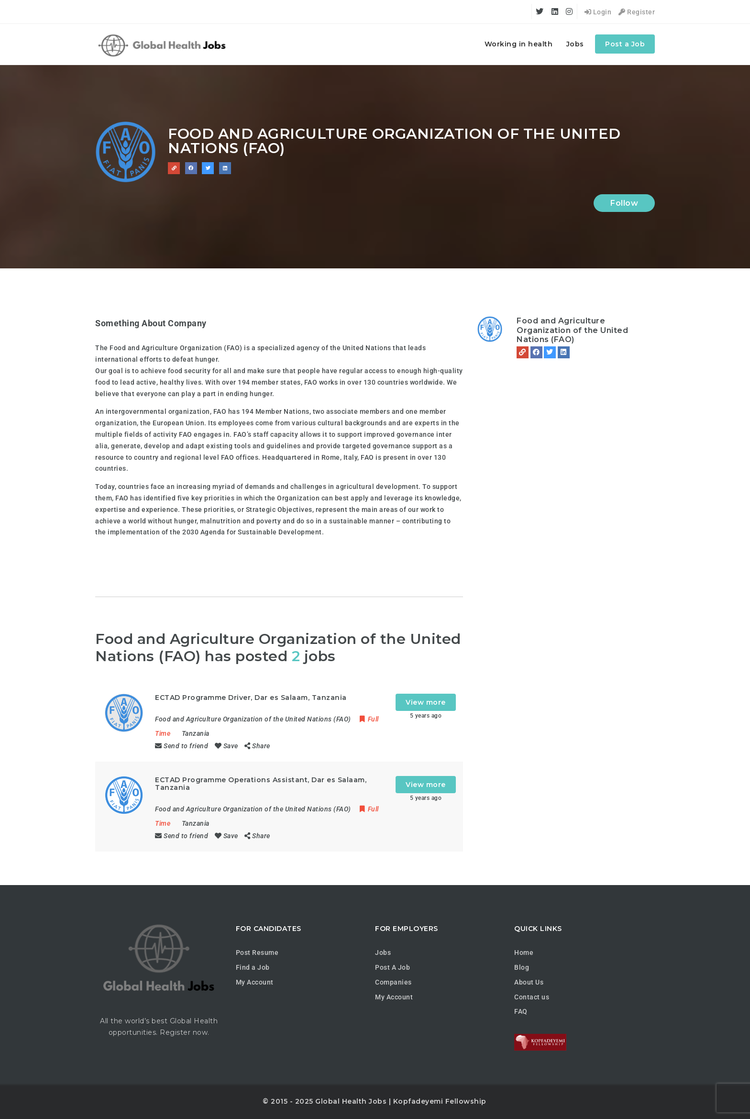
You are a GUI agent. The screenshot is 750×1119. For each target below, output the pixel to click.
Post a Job (625, 44)
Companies (393, 982)
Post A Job (392, 967)
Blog (521, 967)
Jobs (575, 44)
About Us (528, 982)
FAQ (521, 1011)
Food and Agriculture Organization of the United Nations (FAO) (572, 329)
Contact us (531, 997)
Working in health (519, 44)
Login (598, 12)
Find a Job (253, 967)
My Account (255, 982)
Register (636, 12)
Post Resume (257, 952)
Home (523, 952)
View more (426, 702)
